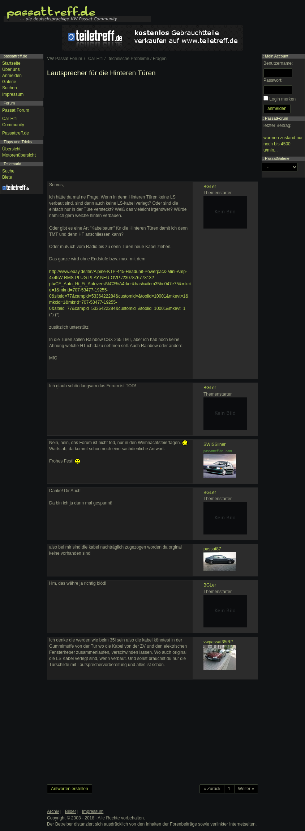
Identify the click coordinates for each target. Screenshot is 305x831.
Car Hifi (9, 118)
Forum (9, 103)
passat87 (212, 548)
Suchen (9, 87)
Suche (8, 171)
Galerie (9, 81)
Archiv (53, 811)
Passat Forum (15, 110)
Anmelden (12, 75)
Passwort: (273, 80)
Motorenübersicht (19, 155)
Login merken (282, 99)
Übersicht (11, 149)
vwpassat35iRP (218, 641)
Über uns (11, 69)
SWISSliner (214, 444)
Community (13, 124)
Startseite (11, 63)
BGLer (209, 186)
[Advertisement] (152, 131)
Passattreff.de (15, 133)
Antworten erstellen (69, 788)
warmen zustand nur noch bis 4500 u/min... (283, 144)
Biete (7, 177)
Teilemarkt (12, 164)
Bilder (70, 811)
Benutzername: (278, 63)
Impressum (12, 94)
